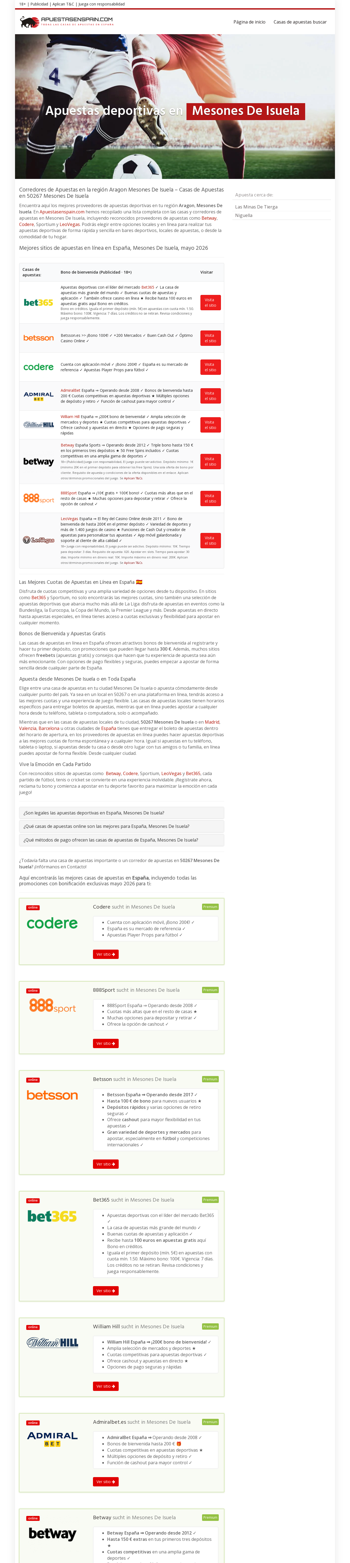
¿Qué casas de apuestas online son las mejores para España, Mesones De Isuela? (106, 826)
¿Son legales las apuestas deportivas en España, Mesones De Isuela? (94, 813)
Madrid (212, 722)
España (108, 728)
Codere (26, 224)
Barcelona (49, 728)
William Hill (70, 416)
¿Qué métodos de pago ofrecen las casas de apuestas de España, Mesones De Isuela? (111, 840)
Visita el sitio (210, 302)
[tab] (121, 813)
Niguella (243, 215)
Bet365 (147, 287)
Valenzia (27, 728)
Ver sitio (106, 954)
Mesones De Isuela (153, 907)
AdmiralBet (70, 390)
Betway (209, 218)
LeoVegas (70, 224)
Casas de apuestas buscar (300, 22)
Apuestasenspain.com (62, 212)
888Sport (69, 492)
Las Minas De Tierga (256, 207)
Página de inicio (250, 22)
